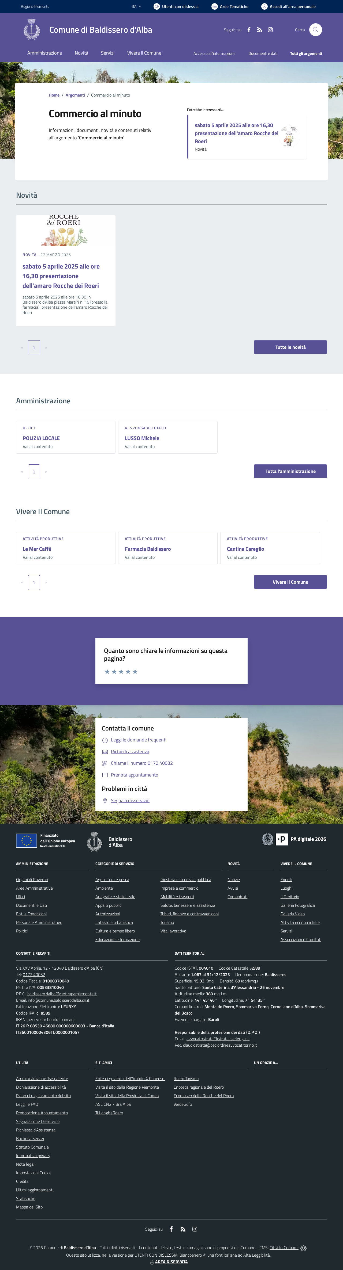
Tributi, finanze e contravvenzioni (190, 914)
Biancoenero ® (193, 1255)
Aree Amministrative (34, 888)
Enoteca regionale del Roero (199, 1087)
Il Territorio (290, 896)
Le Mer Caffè (37, 549)
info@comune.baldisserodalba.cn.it (59, 1000)
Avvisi (233, 888)
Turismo (167, 922)
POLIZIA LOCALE (41, 438)
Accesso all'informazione (214, 53)
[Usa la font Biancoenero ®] (176, 6)
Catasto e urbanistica (114, 922)
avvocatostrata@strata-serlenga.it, (218, 1038)
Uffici (29, 428)
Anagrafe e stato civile (115, 896)
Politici (22, 931)
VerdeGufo (183, 1104)
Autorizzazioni (107, 914)
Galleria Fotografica (298, 905)
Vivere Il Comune (290, 582)
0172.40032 (34, 974)
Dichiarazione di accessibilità (41, 1087)
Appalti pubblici (108, 905)
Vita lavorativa (173, 931)
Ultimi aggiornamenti (34, 1190)
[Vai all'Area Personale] (288, 6)
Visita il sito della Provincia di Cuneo (127, 1095)
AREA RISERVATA (168, 1261)
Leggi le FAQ (27, 1104)
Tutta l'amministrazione (291, 471)
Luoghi (286, 888)
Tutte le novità (290, 347)
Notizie (234, 879)
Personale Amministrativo (39, 922)
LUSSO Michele (142, 438)
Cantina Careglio (245, 549)
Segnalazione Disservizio (37, 1121)
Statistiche (25, 1198)
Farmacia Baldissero (148, 549)
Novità (30, 254)
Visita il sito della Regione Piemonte (127, 1087)
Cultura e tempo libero (115, 931)
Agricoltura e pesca (112, 879)
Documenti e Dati (31, 905)
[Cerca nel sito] (315, 29)
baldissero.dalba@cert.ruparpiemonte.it (62, 993)
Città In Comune (284, 1247)
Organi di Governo (32, 879)
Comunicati (237, 896)
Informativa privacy (33, 1155)
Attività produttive (43, 538)
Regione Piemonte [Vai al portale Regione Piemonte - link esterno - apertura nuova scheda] (35, 6)
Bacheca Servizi (30, 1138)
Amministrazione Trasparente (42, 1078)
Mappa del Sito (29, 1207)
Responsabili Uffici (145, 428)
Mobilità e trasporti (177, 896)
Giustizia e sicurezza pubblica (186, 879)
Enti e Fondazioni (31, 914)
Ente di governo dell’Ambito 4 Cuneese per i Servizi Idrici (145, 1078)
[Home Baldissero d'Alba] (86, 30)
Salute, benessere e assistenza (188, 905)
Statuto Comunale (32, 1147)
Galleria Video (293, 914)
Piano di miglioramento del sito (43, 1095)
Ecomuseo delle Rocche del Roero (204, 1095)
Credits (22, 1181)
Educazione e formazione (117, 939)
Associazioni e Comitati (301, 939)
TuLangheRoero (109, 1113)
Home (54, 95)
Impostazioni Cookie (33, 1172)
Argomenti (75, 95)
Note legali (25, 1164)
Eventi (286, 879)
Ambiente (104, 888)
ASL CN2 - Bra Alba (113, 1104)
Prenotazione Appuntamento (42, 1113)
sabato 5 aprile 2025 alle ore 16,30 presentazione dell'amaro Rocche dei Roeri (236, 133)
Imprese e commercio (179, 888)
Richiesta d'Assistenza (35, 1130)
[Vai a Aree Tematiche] (230, 6)
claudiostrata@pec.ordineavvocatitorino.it (220, 1045)
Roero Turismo (186, 1078)
